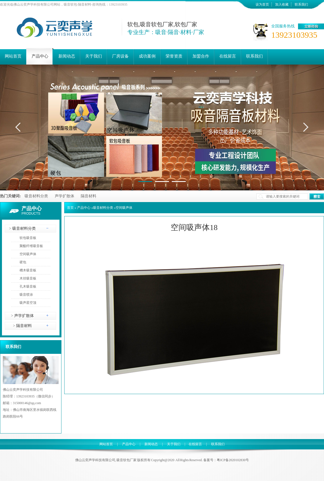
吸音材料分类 (36, 196)
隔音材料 (88, 196)
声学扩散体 (64, 196)
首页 (70, 208)
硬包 (23, 262)
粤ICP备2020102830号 (233, 460)
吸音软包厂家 (126, 460)
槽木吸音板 (28, 270)
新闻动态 (151, 444)
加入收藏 (282, 4)
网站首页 (106, 444)
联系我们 (301, 4)
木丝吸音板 (28, 278)
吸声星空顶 (28, 303)
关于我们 (173, 444)
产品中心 (32, 208)
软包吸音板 (28, 238)
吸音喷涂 (26, 295)
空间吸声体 (28, 254)
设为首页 (262, 4)
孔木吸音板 (28, 286)
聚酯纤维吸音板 (31, 246)
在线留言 (195, 444)
